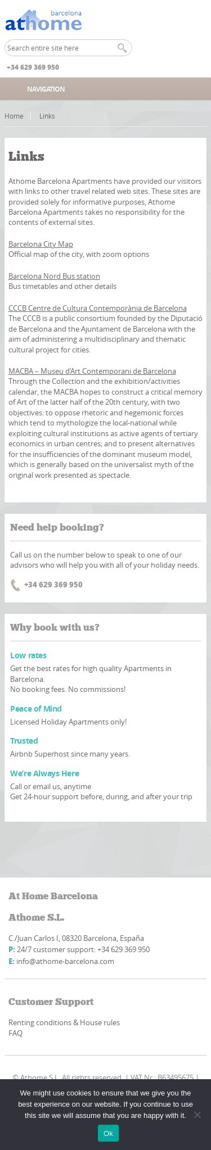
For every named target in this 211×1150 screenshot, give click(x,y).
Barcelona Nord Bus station (54, 276)
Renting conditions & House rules (64, 1022)
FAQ (15, 1033)
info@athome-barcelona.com (65, 961)
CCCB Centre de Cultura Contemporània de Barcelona (97, 308)
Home (14, 115)
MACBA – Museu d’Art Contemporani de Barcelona (92, 371)
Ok (108, 1133)
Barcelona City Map (40, 244)
